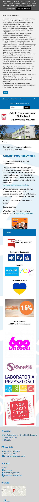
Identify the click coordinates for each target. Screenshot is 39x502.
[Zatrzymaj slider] (19, 138)
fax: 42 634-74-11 (9, 454)
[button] (2, 132)
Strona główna (6, 99)
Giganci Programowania (24, 213)
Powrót (8, 232)
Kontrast (12, 103)
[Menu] (19, 142)
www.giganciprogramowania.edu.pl (15, 185)
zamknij (5, 92)
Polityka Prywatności (10, 473)
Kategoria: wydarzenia (23, 147)
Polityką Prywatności (15, 3)
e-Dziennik (7, 470)
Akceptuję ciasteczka (24, 8)
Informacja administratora (22, 103)
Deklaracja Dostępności (11, 475)
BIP (4, 468)
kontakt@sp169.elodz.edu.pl (13, 456)
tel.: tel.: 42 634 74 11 (11, 451)
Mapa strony (14, 99)
